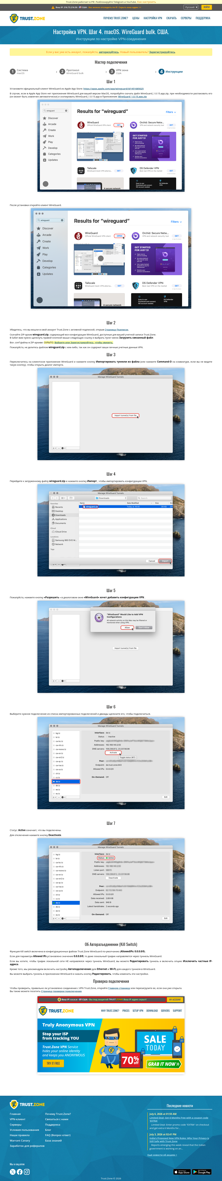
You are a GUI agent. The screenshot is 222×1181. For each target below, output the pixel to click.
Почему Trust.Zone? (115, 18)
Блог (48, 1130)
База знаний (53, 1140)
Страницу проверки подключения (61, 991)
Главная (15, 1114)
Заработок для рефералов (27, 1146)
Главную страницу (119, 988)
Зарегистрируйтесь (162, 52)
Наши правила (20, 1135)
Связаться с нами (56, 1119)
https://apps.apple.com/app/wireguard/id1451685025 (113, 88)
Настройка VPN (153, 18)
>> (115, 7)
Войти (207, 7)
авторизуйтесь (109, 52)
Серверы (186, 18)
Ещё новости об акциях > (162, 1154)
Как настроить (146, 2)
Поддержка (203, 18)
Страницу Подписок (116, 329)
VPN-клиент (17, 1119)
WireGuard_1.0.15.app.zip (132, 96)
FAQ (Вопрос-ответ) (58, 1135)
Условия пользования (24, 1130)
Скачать (171, 18)
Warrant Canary (20, 1140)
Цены (135, 18)
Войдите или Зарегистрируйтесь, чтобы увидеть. (83, 342)
